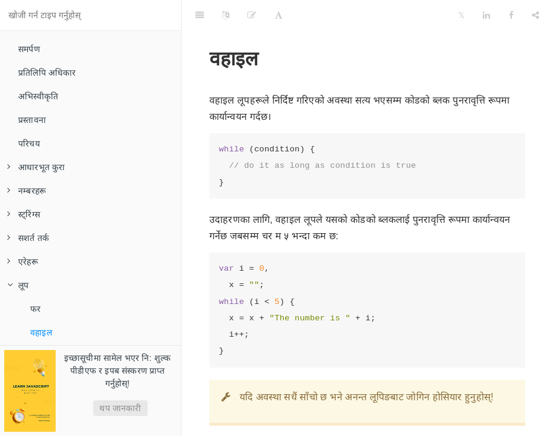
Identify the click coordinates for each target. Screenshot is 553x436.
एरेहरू (22, 261)
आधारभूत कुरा (36, 167)
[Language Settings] (225, 15)
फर (35, 309)
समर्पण (29, 49)
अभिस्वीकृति (38, 96)
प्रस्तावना (32, 120)
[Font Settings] (279, 15)
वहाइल (41, 332)
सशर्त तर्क (28, 238)
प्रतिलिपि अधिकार (47, 73)
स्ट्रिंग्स (23, 214)
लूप (17, 285)
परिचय (29, 143)
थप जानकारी (120, 408)
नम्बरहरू (26, 191)
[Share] (535, 15)
